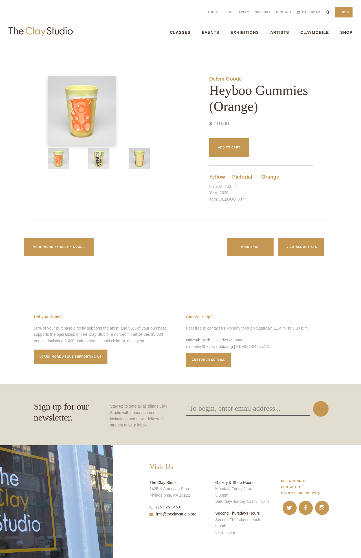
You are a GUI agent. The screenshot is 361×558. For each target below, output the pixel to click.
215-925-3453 (164, 507)
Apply (244, 12)
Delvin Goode (225, 79)
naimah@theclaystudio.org (209, 346)
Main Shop (250, 246)
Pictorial (242, 177)
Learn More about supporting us (70, 356)
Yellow (217, 177)
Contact (284, 12)
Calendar (311, 12)
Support (262, 12)
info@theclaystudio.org (173, 514)
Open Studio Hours (298, 493)
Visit (228, 12)
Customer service (209, 359)
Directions (291, 481)
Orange (270, 177)
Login (343, 12)
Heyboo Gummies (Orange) (16, 53)
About (213, 12)
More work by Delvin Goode (59, 246)
